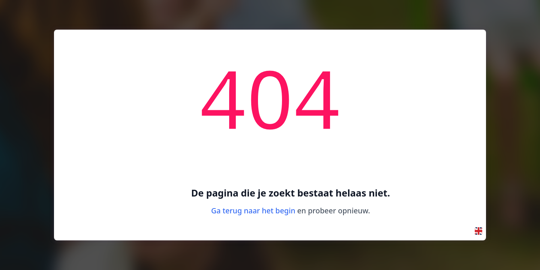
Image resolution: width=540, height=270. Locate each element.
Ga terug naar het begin (253, 211)
